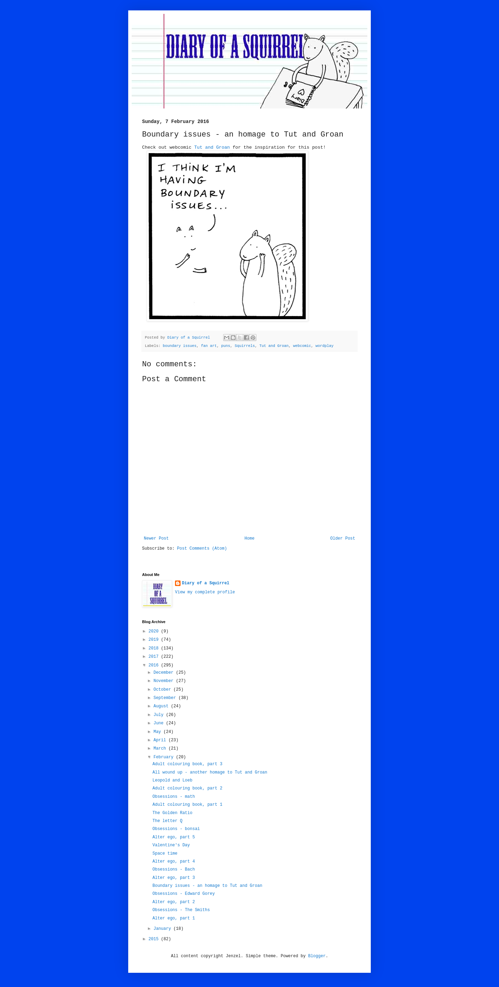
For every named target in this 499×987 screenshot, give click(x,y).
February (165, 757)
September (166, 698)
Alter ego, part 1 (173, 918)
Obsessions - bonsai (176, 829)
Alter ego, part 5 (173, 837)
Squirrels (245, 346)
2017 (155, 656)
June (160, 723)
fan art (209, 346)
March (161, 748)
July (160, 715)
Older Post (342, 538)
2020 (155, 631)
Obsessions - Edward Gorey (183, 893)
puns (225, 346)
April (161, 740)
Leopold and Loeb (172, 780)
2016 (155, 665)
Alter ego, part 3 (173, 877)
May (159, 732)
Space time (164, 853)
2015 (155, 939)
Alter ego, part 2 (173, 902)
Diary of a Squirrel (205, 583)
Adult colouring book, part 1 (187, 804)
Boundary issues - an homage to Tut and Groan (207, 885)
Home (250, 538)
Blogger (316, 956)
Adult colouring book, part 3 (187, 764)
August (162, 706)
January (164, 928)
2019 (155, 639)
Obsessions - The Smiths (181, 910)
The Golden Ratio (172, 813)
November (165, 681)
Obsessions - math (173, 796)
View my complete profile (205, 592)
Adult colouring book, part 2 (187, 788)
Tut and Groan (212, 147)
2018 (155, 648)
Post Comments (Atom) (202, 548)
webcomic (302, 346)
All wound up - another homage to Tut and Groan (209, 772)
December (165, 672)
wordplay (325, 346)
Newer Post (156, 538)
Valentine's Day (171, 845)
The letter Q (167, 821)
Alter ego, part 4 (173, 861)
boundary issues (179, 346)
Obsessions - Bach (173, 869)
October (164, 689)
